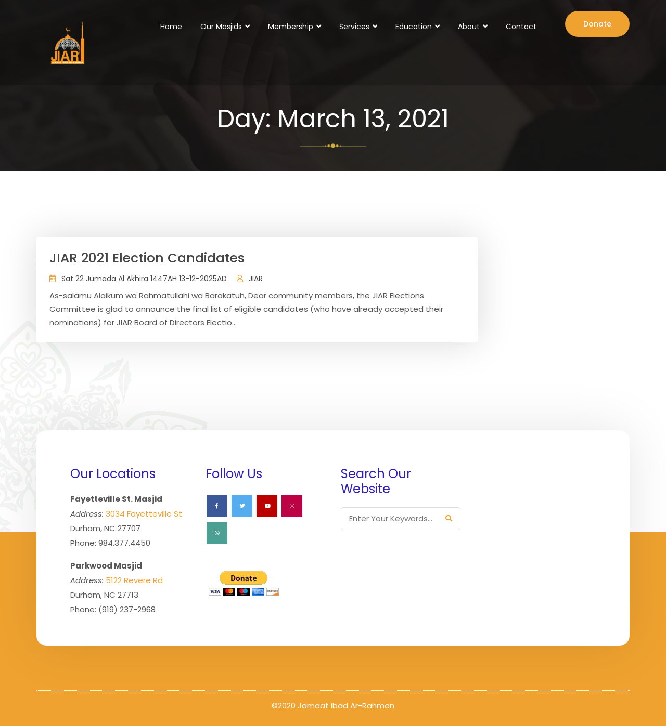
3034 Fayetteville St (144, 513)
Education (413, 26)
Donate (597, 24)
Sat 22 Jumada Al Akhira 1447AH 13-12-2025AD (144, 278)
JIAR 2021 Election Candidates (147, 258)
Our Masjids (221, 26)
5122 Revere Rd (134, 580)
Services (354, 26)
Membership (290, 26)
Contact (521, 26)
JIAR (256, 278)
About (469, 26)
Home (171, 26)
